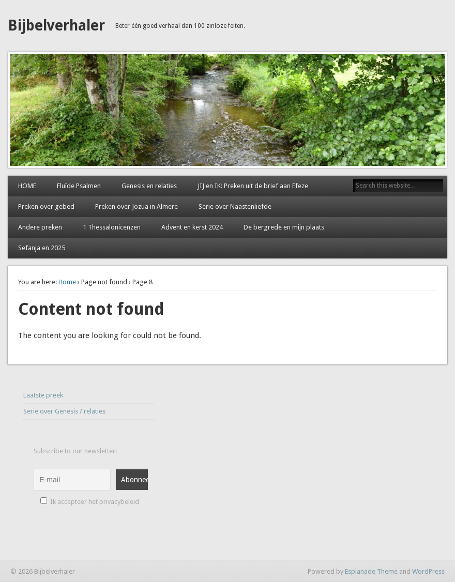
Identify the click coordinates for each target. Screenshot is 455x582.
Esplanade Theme (371, 571)
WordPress (428, 571)
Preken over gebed (46, 206)
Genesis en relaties (149, 186)
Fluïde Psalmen (79, 186)
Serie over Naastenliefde (235, 206)
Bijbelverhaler (56, 25)
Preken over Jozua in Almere (136, 206)
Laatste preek (43, 395)
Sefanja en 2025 (41, 248)
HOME (27, 186)
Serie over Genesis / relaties (64, 411)
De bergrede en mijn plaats (284, 227)
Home (67, 282)
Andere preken (40, 227)
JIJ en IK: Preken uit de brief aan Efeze (253, 186)
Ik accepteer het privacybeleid (89, 502)
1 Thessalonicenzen (112, 227)
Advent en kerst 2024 (192, 227)
